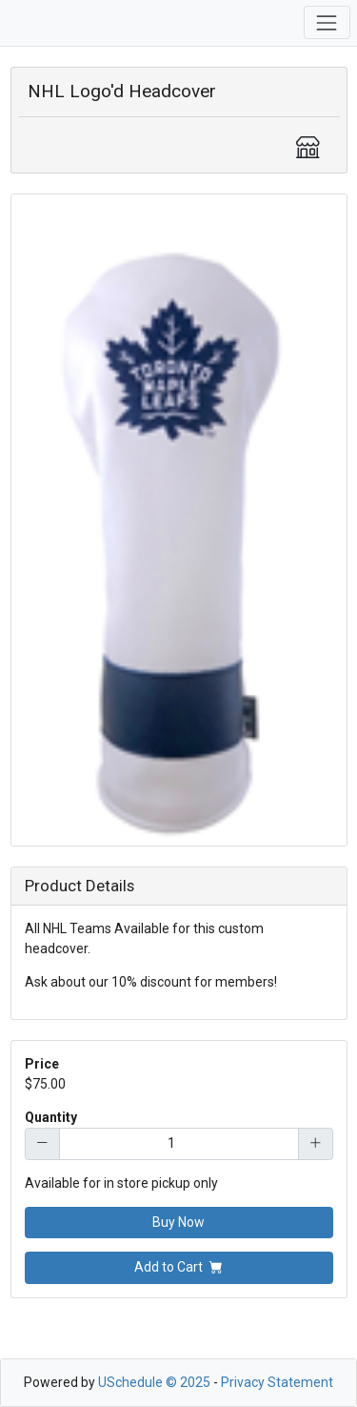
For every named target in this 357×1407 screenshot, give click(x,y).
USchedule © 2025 (154, 1382)
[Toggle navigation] (327, 22)
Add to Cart (178, 1266)
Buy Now (178, 1222)
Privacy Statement (277, 1382)
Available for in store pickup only (121, 1183)
